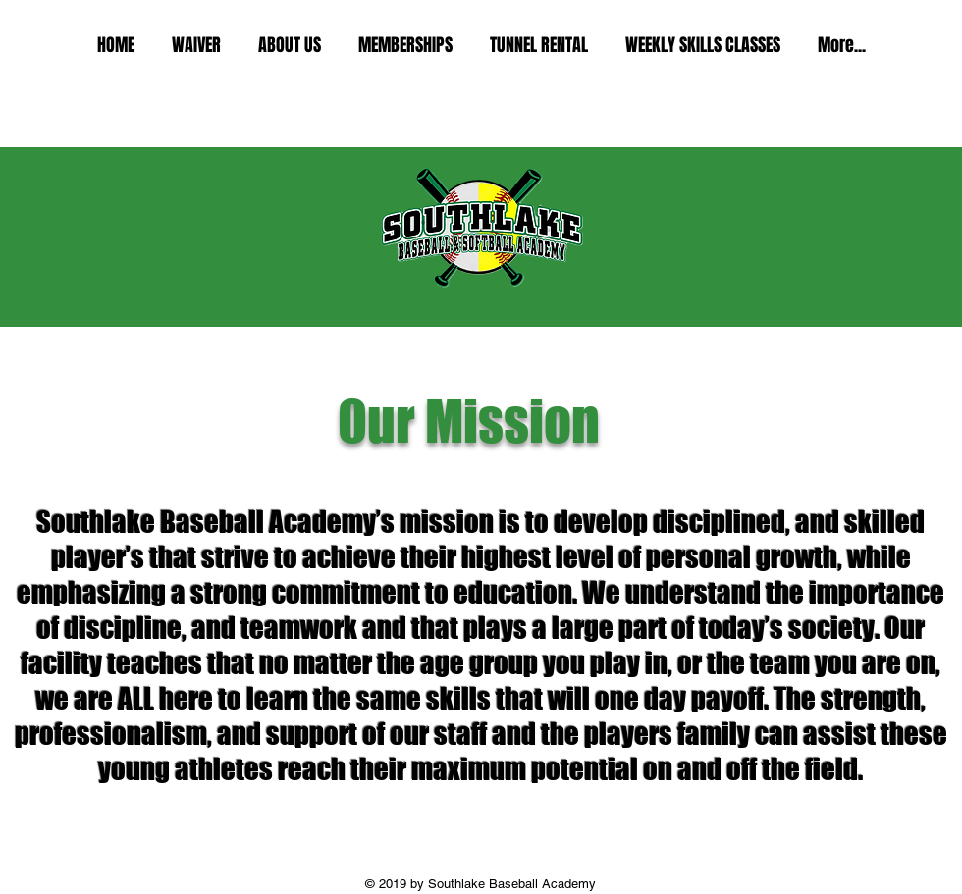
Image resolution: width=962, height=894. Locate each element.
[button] (290, 46)
